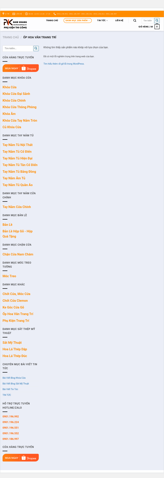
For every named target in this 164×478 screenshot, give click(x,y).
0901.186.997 (11, 439)
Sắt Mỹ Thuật (12, 343)
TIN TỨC (102, 20)
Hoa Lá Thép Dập (15, 349)
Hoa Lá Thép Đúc (15, 356)
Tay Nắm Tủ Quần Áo (18, 185)
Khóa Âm (9, 114)
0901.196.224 (11, 422)
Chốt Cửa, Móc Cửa (16, 294)
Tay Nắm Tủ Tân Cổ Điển (20, 165)
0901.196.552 (11, 433)
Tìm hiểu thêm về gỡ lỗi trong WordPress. (64, 63)
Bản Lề (7, 225)
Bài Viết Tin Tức (10, 389)
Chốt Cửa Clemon (15, 301)
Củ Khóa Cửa (12, 127)
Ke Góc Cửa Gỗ (13, 307)
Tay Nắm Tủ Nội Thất (18, 145)
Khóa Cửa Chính (14, 100)
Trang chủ (52, 20)
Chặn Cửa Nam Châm (18, 254)
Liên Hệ (119, 20)
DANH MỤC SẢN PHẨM (78, 20)
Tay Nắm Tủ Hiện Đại (18, 158)
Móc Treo (9, 276)
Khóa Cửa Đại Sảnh (16, 94)
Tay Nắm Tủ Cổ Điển (17, 152)
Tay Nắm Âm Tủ (14, 178)
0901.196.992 (11, 416)
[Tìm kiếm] (134, 20)
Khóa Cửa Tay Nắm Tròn (20, 120)
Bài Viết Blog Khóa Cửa (14, 378)
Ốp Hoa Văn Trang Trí (18, 314)
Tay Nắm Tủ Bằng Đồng (19, 172)
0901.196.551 (11, 427)
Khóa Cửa (9, 87)
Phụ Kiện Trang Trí (16, 321)
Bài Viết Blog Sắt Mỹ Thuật (16, 383)
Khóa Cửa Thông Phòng (20, 107)
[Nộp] (157, 20)
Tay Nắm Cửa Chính (17, 207)
